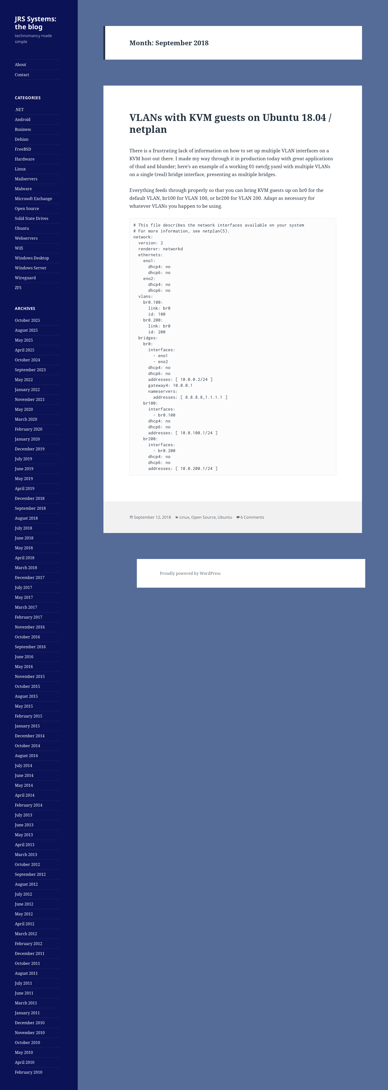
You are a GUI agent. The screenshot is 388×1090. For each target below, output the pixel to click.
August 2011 (26, 973)
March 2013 (26, 854)
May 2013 (24, 834)
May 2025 (24, 340)
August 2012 (26, 884)
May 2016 (24, 666)
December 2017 (30, 577)
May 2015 (24, 706)
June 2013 (24, 825)
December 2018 (30, 498)
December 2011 (30, 953)
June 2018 (24, 538)
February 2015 (28, 716)
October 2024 (27, 360)
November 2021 (30, 399)
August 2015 (26, 696)
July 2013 (23, 815)
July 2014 (23, 765)
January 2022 (27, 389)
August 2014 (26, 755)
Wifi (19, 248)
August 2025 (26, 330)
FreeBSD (23, 149)
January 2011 (27, 1013)
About (20, 64)
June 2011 (24, 993)
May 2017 (24, 597)
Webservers (26, 238)
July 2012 (23, 894)
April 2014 (24, 795)
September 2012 (30, 874)
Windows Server (31, 268)
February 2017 (28, 617)
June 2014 (24, 775)
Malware (23, 188)
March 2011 (26, 1003)
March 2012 (26, 933)
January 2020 (27, 439)
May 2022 (24, 379)
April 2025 (24, 350)
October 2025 (27, 320)
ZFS (18, 287)
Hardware (25, 159)
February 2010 (28, 1072)
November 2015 (30, 676)
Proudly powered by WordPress (190, 573)
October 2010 (27, 1042)
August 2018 (26, 518)
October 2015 (27, 686)
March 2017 (26, 607)
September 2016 (30, 646)
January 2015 (27, 726)
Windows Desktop (32, 258)
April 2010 (24, 1062)
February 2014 (28, 805)
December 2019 (30, 449)
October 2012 (27, 864)
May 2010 (24, 1052)
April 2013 (24, 844)
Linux (20, 169)
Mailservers (26, 179)
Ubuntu (22, 228)
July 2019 (23, 459)
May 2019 (24, 478)
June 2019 (24, 468)
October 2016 (27, 637)
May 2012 (24, 914)
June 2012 (24, 904)
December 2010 (30, 1022)
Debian (21, 139)
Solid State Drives (31, 218)
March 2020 (26, 419)
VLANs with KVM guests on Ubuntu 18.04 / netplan (230, 123)
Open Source (27, 208)
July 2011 (23, 983)
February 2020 (28, 429)
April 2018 (24, 557)
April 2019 (24, 488)
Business (23, 129)
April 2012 (24, 924)
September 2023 (30, 369)
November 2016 (30, 627)
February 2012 (28, 943)
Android (22, 119)
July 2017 (23, 587)
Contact (22, 74)
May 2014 (24, 785)
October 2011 (27, 963)
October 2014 (27, 745)
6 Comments (252, 517)
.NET (19, 109)
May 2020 (24, 409)
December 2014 (30, 736)
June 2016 (24, 656)
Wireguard (25, 277)
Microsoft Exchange (33, 198)
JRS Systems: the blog (35, 22)
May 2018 (24, 548)
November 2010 (30, 1032)
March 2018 (26, 567)
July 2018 (23, 528)
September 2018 (30, 508)
